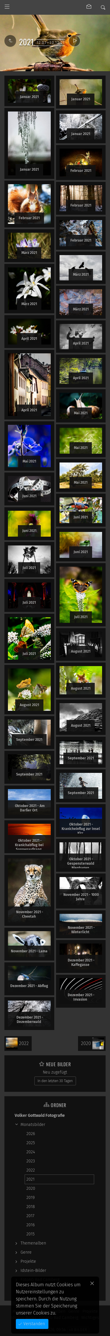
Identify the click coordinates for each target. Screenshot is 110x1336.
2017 (30, 1215)
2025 (30, 1142)
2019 (30, 1197)
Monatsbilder (33, 1124)
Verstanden (33, 1323)
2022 (30, 1170)
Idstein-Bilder (33, 1270)
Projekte (28, 1261)
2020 (30, 1188)
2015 (30, 1234)
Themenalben (33, 1243)
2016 (30, 1224)
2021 (30, 1179)
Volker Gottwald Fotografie (40, 1115)
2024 (30, 1151)
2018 (30, 1206)
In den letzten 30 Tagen (55, 1081)
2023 (30, 1161)
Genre (26, 1252)
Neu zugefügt (55, 1072)
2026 (30, 1133)
